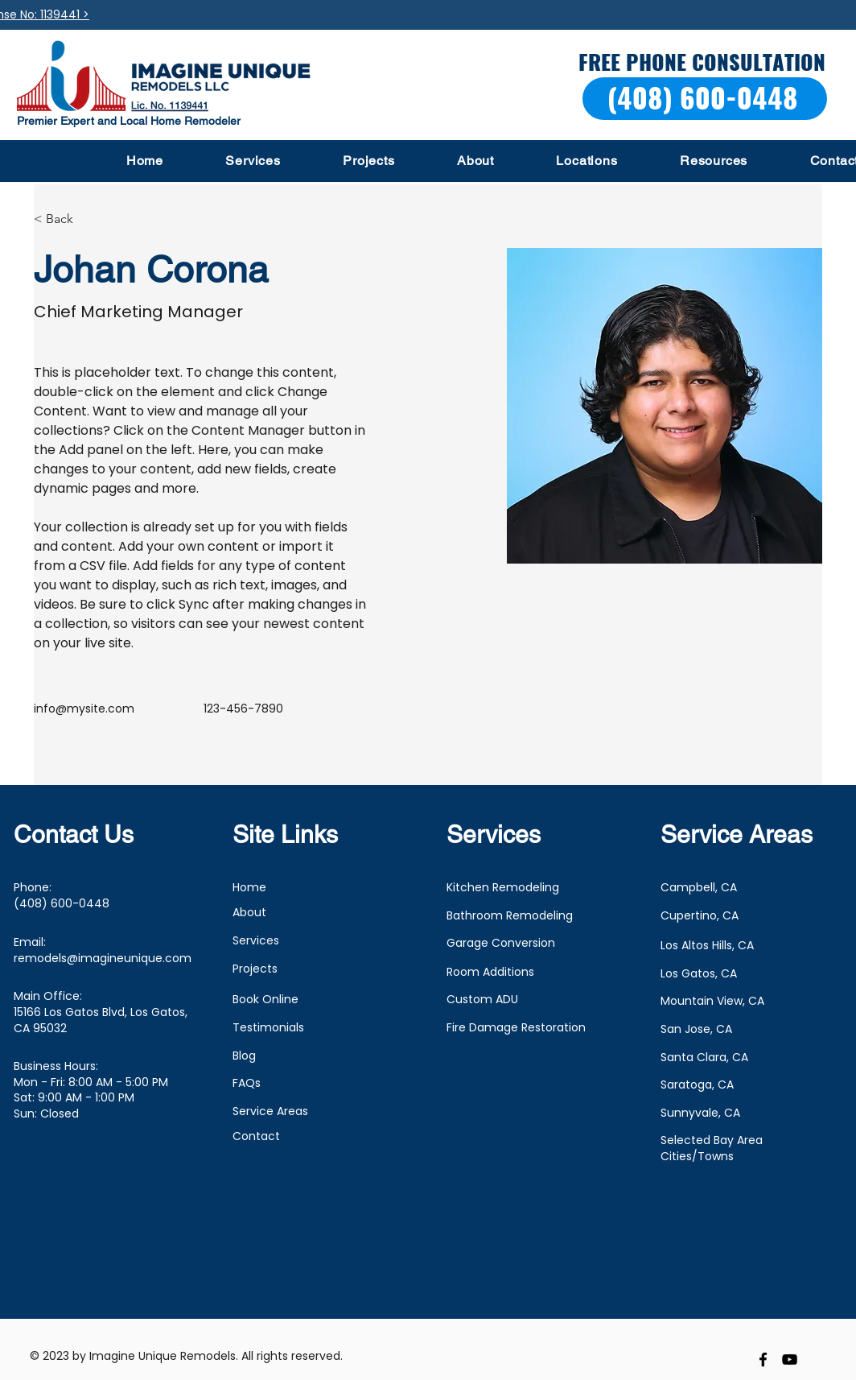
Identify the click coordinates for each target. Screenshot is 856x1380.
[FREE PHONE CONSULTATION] (704, 62)
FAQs (247, 1083)
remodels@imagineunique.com (102, 958)
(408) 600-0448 (61, 903)
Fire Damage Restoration (516, 1027)
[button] (253, 161)
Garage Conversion (501, 943)
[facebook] (763, 1359)
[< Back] (65, 219)
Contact (256, 1136)
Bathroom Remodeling (510, 915)
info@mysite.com (84, 708)
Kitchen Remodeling (503, 887)
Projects (255, 969)
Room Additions (490, 972)
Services (256, 940)
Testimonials (268, 1027)
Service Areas (270, 1111)
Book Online (265, 999)
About (249, 912)
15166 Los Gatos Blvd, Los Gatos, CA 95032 (100, 1020)
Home (249, 887)
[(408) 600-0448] (704, 98)
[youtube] (789, 1359)
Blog (244, 1055)
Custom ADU (482, 999)
